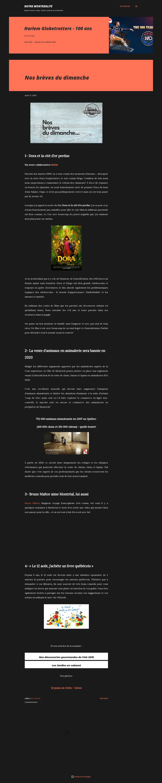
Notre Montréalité (38, 6)
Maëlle (54, 164)
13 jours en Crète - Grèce (66, 688)
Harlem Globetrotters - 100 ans (58, 28)
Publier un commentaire (45, 42)
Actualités (35, 699)
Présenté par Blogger (81, 777)
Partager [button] (28, 42)
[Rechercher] (125, 6)
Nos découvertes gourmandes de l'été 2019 (66, 657)
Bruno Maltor (32, 503)
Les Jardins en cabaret (66, 666)
